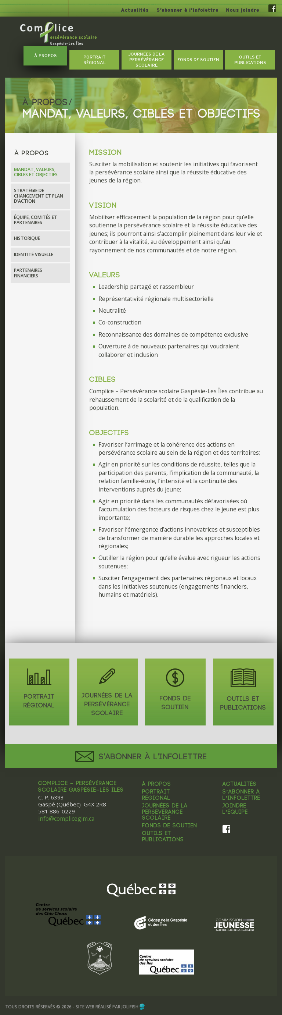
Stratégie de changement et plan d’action (38, 195)
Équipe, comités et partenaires (35, 220)
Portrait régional (156, 795)
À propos (156, 785)
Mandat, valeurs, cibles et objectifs (36, 172)
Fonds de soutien (169, 826)
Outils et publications (163, 837)
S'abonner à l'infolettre (141, 757)
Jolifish (130, 1006)
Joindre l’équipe (235, 809)
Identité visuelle (33, 254)
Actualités (135, 10)
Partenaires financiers (28, 272)
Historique (27, 238)
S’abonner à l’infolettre (187, 10)
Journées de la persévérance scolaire (165, 812)
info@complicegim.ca (66, 819)
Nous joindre (242, 10)
